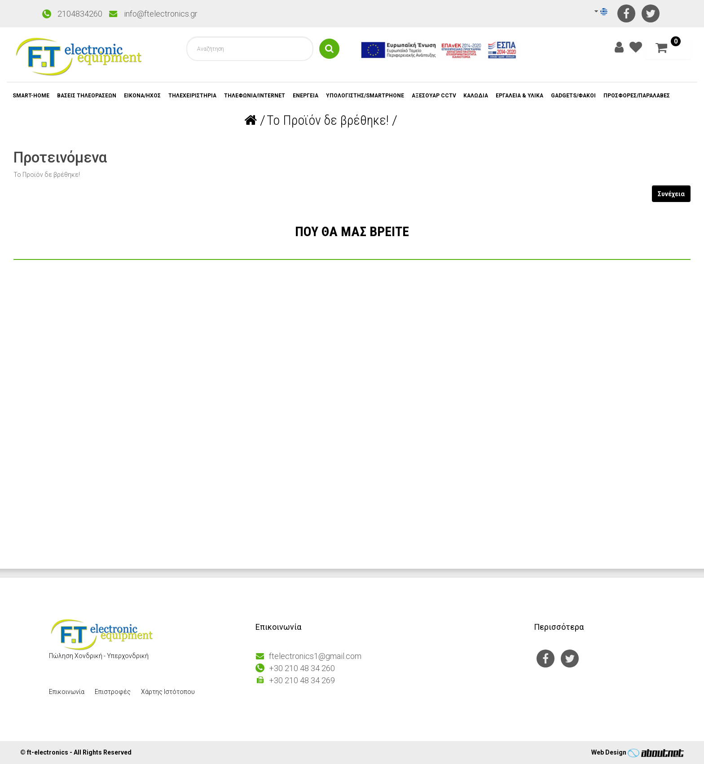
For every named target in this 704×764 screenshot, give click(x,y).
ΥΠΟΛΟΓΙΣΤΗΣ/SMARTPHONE (368, 95)
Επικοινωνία (66, 691)
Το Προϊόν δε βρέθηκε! (328, 120)
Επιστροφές (113, 691)
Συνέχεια (671, 194)
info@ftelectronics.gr (161, 13)
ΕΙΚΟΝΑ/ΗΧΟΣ (144, 95)
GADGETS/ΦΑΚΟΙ (581, 95)
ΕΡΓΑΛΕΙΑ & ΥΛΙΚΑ (526, 95)
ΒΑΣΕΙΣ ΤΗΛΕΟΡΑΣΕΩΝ (87, 95)
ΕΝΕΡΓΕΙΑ (308, 95)
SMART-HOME (31, 95)
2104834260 (79, 13)
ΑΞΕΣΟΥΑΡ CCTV (438, 95)
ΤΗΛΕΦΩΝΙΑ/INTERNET (257, 95)
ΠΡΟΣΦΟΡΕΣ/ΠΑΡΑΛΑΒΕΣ (645, 95)
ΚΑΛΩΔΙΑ (481, 95)
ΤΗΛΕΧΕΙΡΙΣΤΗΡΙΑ (194, 95)
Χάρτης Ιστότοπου (168, 691)
